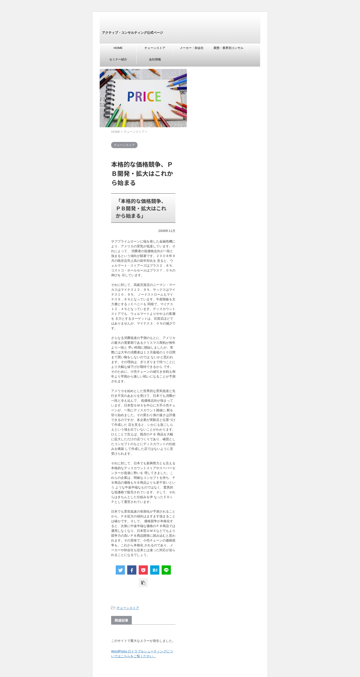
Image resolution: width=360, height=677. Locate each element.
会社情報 (155, 59)
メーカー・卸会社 (192, 48)
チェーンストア (154, 48)
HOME (118, 48)
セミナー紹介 (118, 59)
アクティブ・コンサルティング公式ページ (132, 32)
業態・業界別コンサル (228, 48)
